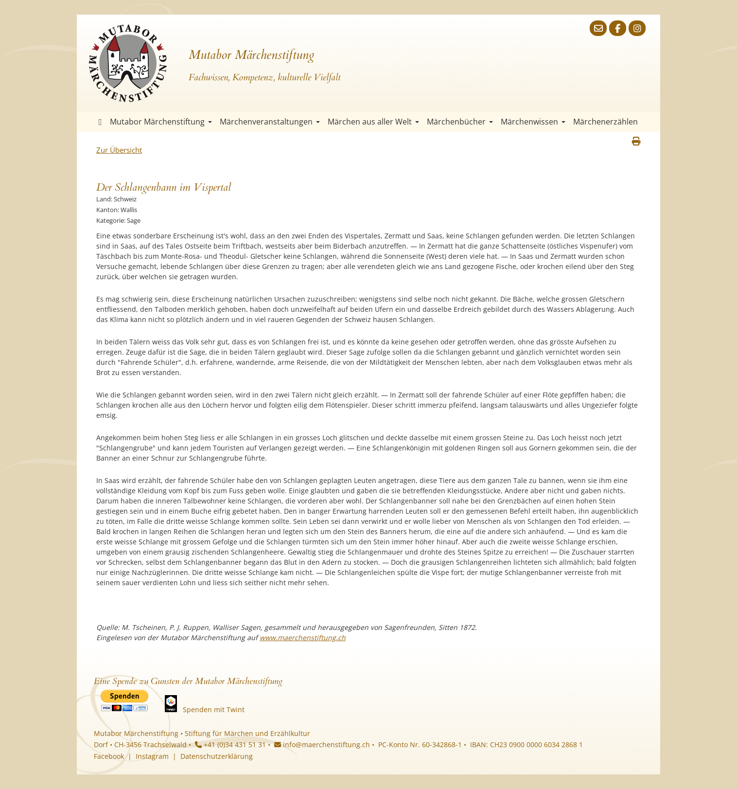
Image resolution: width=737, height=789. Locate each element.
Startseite (100, 122)
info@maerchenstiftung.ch (322, 744)
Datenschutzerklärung (216, 756)
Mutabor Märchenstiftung (161, 121)
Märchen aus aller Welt (373, 121)
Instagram (152, 756)
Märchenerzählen (605, 121)
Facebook (109, 756)
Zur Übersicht (119, 150)
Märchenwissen (533, 121)
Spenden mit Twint (214, 709)
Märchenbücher (460, 121)
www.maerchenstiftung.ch (303, 637)
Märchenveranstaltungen (270, 121)
